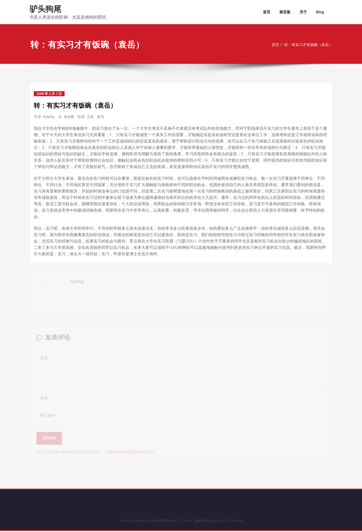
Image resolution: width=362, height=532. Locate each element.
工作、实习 (98, 116)
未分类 (70, 116)
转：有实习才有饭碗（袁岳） (308, 44)
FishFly (49, 116)
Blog (320, 11)
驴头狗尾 (45, 8)
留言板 (285, 11)
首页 (266, 11)
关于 (303, 11)
